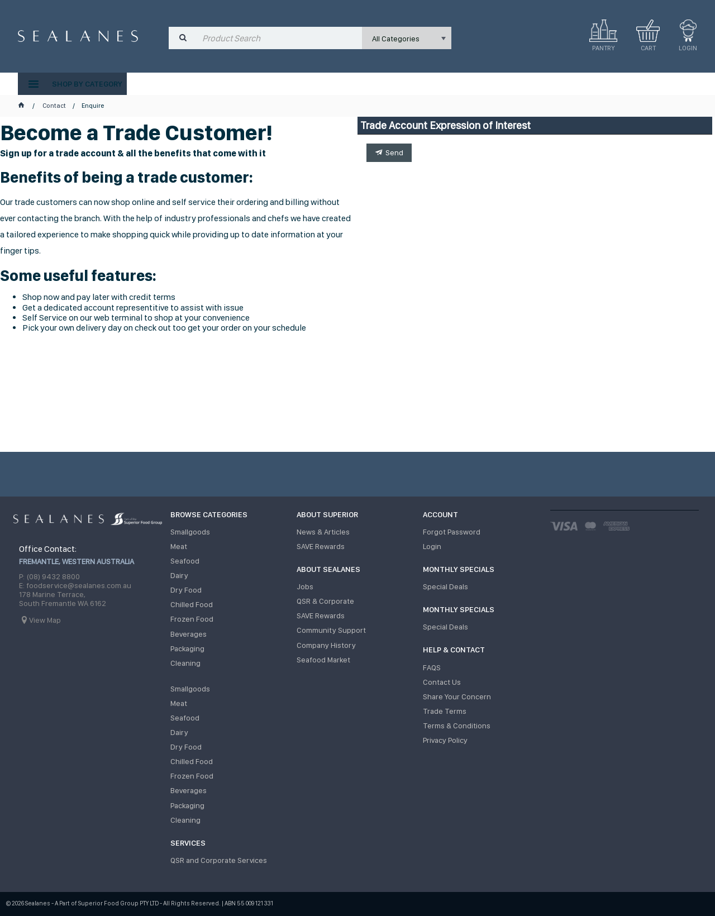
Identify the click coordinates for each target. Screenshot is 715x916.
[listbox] (406, 38)
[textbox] (279, 38)
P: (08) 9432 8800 (49, 576)
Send (394, 152)
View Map (45, 620)
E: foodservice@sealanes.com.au (75, 585)
